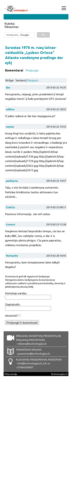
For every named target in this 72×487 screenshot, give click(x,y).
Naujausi (32, 80)
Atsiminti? (11, 315)
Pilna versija (10, 373)
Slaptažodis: (12, 304)
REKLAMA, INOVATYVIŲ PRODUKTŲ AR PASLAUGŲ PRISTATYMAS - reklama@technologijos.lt (38, 339)
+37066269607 (24, 367)
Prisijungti (32, 70)
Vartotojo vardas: (16, 293)
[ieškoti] (19, 35)
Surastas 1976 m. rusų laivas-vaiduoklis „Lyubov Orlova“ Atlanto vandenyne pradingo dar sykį (34, 55)
